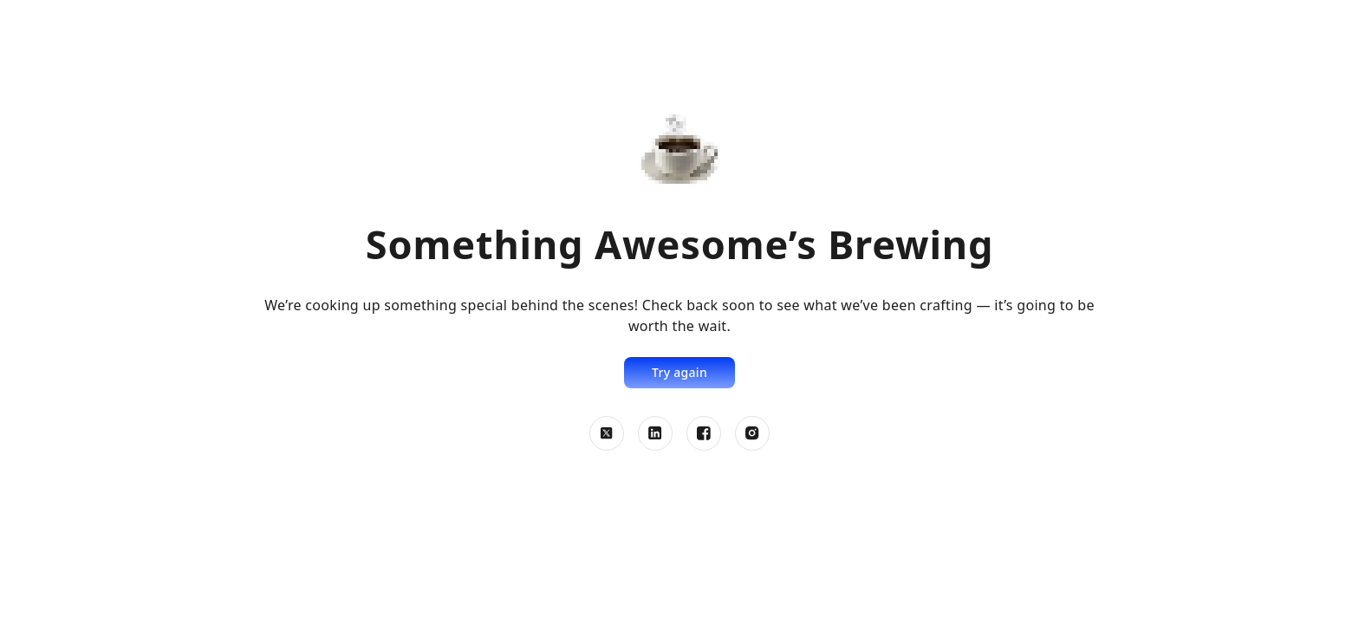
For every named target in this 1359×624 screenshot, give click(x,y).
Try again (679, 372)
